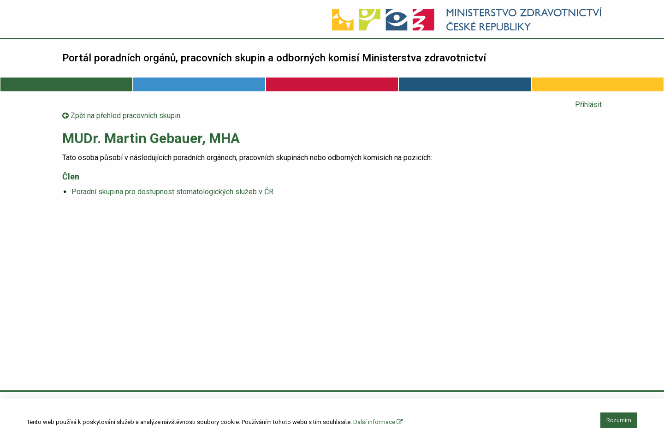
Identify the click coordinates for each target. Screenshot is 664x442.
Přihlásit (588, 104)
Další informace (378, 421)
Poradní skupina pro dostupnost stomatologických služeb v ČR (172, 191)
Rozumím (618, 420)
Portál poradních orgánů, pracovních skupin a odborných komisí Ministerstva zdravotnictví (274, 58)
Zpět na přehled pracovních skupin (121, 115)
